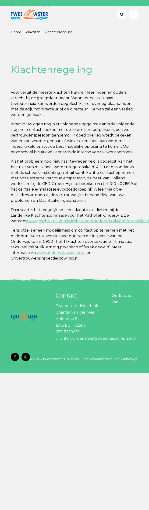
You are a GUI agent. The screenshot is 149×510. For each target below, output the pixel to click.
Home (16, 32)
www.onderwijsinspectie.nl (61, 252)
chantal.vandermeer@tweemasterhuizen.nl (97, 338)
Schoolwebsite (101, 359)
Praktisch (32, 32)
